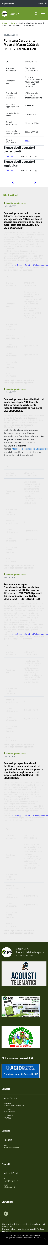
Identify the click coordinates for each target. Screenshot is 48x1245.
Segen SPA (14, 14)
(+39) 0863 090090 (11, 1147)
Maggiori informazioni (26, 1241)
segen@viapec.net (11, 1180)
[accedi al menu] (43, 13)
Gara (13, 23)
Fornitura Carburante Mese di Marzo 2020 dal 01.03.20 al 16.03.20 (22, 45)
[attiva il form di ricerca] (35, 13)
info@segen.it (9, 1187)
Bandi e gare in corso (16, 203)
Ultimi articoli (10, 195)
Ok (15, 1241)
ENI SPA (9, 156)
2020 (27, 141)
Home (4, 23)
